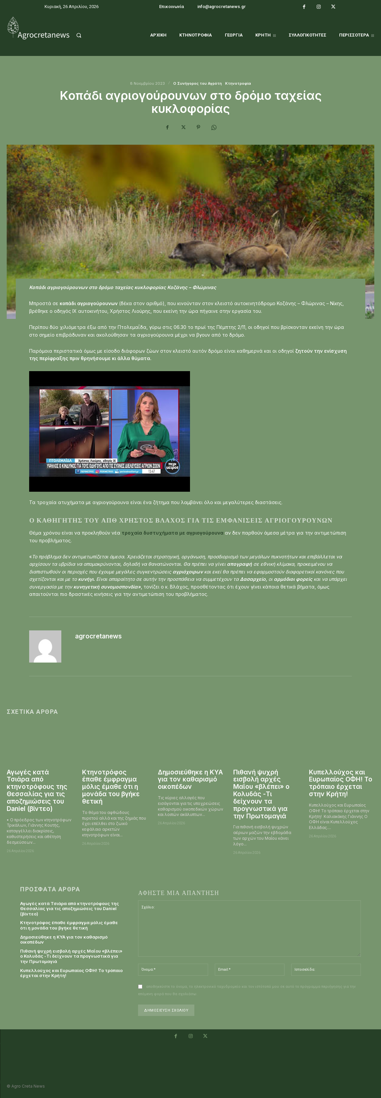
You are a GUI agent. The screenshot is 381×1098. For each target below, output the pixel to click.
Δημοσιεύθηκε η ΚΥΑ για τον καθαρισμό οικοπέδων (190, 779)
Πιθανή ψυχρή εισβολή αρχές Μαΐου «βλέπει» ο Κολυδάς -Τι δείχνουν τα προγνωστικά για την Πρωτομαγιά (261, 794)
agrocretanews (98, 636)
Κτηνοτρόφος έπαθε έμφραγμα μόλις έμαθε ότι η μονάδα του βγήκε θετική (111, 786)
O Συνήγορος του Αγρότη (197, 83)
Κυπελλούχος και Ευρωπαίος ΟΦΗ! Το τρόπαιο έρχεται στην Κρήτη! (340, 783)
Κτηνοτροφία (238, 83)
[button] (86, 35)
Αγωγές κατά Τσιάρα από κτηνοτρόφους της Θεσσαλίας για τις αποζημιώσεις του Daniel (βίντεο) (37, 790)
